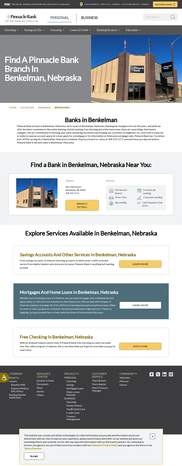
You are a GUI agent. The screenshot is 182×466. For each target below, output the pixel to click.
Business (89, 17)
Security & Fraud (45, 380)
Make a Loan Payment (73, 393)
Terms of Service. (32, 448)
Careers (116, 4)
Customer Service (130, 4)
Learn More (146, 265)
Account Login (165, 4)
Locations (27, 107)
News (40, 387)
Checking (71, 381)
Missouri (124, 381)
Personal (59, 17)
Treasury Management (73, 418)
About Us (105, 4)
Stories (40, 391)
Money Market (74, 405)
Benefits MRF (18, 384)
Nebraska (44, 107)
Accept (34, 456)
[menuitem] (60, 17)
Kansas (123, 384)
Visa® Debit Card (75, 409)
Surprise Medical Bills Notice (19, 390)
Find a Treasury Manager (100, 389)
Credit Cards (73, 412)
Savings (70, 384)
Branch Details (82, 205)
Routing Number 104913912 (17, 396)
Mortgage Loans (74, 388)
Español (145, 4)
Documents (43, 384)
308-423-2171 (115, 139)
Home (13, 107)
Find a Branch (89, 4)
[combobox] (156, 16)
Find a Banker (99, 384)
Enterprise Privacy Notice (105, 445)
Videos (40, 394)
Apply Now (147, 347)
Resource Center (44, 375)
